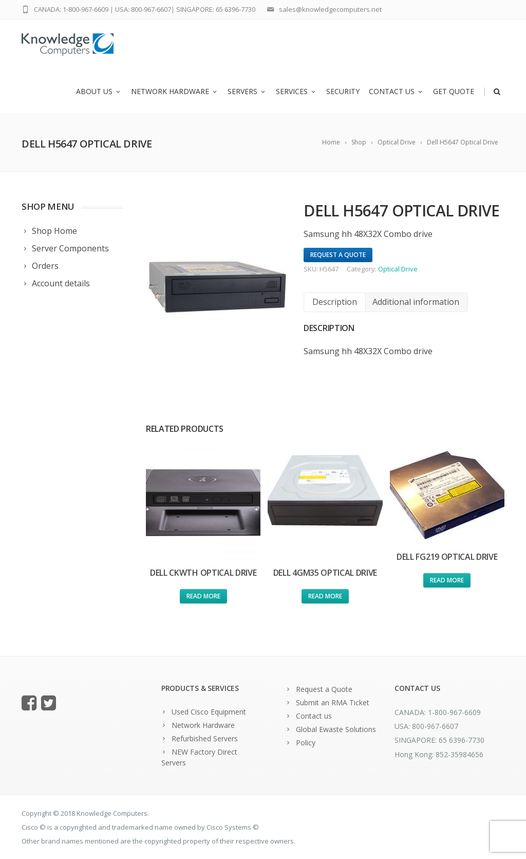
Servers (247, 91)
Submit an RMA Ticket (332, 702)
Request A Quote (338, 254)
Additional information (415, 301)
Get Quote (453, 91)
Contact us (396, 91)
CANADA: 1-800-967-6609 (71, 9)
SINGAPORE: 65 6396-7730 (215, 9)
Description (334, 301)
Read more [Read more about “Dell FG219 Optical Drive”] (447, 580)
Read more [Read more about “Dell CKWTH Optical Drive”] (203, 596)
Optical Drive (398, 268)
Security (343, 91)
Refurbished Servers (205, 738)
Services (296, 91)
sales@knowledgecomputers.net (330, 9)
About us (99, 91)
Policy (305, 742)
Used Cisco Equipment (209, 712)
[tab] (335, 302)
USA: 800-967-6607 (143, 9)
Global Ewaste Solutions (336, 729)
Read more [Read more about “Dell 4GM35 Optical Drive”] (325, 596)
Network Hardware (174, 91)
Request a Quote (324, 689)
